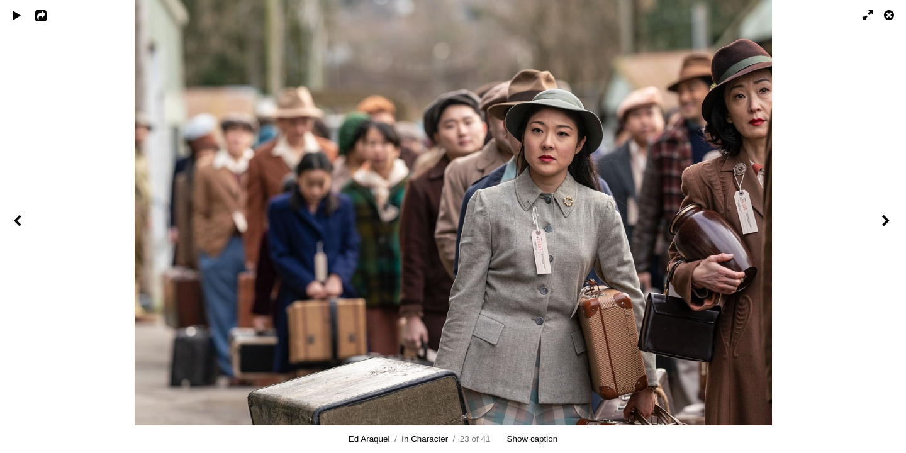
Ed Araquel (369, 439)
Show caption (532, 439)
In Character (424, 439)
